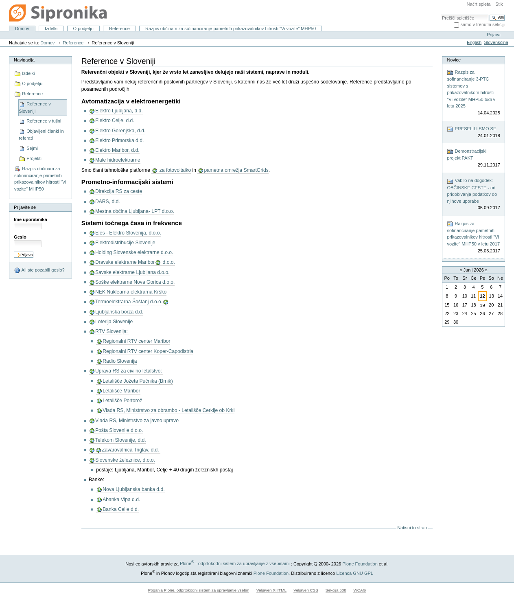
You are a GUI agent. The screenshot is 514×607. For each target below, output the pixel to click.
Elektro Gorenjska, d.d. (120, 131)
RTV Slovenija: (112, 331)
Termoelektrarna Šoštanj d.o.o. (128, 302)
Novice (454, 59)
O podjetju (83, 28)
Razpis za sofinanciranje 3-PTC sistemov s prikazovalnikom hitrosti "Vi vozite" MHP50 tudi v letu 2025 (473, 92)
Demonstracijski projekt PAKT (473, 158)
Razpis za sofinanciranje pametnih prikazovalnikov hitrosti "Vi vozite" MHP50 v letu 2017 (473, 237)
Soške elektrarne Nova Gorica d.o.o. (135, 282)
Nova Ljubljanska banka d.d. (133, 489)
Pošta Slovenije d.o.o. (119, 430)
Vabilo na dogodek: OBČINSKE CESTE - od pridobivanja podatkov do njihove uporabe (473, 194)
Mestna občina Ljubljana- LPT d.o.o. (134, 211)
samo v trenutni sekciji (482, 24)
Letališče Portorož (122, 400)
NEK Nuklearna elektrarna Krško (130, 292)
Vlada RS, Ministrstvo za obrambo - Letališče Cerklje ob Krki (168, 410)
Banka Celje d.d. (121, 509)
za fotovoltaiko (174, 170)
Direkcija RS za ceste (118, 191)
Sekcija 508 (336, 590)
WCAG (359, 590)
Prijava (494, 34)
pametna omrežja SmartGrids (236, 170)
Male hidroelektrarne (117, 160)
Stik (499, 4)
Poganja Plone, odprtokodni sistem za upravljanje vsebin (198, 590)
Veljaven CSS (305, 590)
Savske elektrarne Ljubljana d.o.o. (132, 272)
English (474, 42)
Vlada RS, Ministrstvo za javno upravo (137, 420)
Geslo (20, 236)
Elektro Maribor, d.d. (117, 150)
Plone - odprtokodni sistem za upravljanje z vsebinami (235, 563)
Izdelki (51, 28)
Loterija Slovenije (114, 321)
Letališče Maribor (121, 391)
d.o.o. (168, 262)
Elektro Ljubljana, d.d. (119, 111)
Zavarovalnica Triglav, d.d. (131, 450)
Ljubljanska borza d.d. (119, 312)
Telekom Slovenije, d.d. (120, 440)
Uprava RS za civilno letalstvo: (129, 371)
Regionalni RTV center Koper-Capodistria (148, 351)
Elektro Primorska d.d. (119, 140)
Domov (22, 28)
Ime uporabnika (30, 219)
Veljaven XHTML (271, 590)
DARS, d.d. (107, 201)
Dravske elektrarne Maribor (125, 262)
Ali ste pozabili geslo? (39, 270)
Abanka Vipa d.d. (121, 499)
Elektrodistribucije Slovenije (125, 242)
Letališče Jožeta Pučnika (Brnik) (138, 381)
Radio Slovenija (120, 361)
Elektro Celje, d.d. (114, 120)
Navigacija (24, 59)
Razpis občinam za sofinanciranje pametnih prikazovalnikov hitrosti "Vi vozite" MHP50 (230, 28)
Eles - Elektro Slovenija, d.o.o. (128, 233)
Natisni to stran (412, 527)
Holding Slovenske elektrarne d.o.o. (134, 252)
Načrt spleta (479, 4)
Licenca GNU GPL (354, 572)
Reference (119, 28)
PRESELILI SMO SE (473, 132)
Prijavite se (25, 207)
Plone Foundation (359, 563)
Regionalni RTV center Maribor (136, 341)
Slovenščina (496, 42)
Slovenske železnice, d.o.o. (125, 460)
